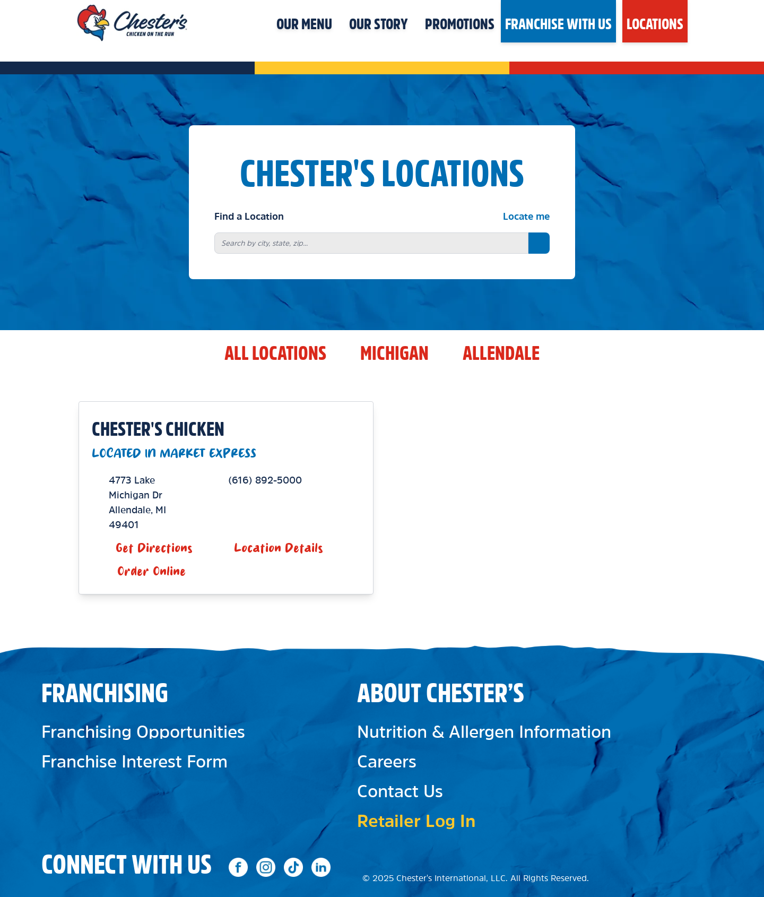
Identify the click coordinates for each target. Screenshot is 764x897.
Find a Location (249, 216)
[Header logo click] (132, 21)
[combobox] (371, 243)
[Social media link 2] (265, 867)
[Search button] (539, 243)
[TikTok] (293, 867)
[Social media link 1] (238, 867)
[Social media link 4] (321, 867)
